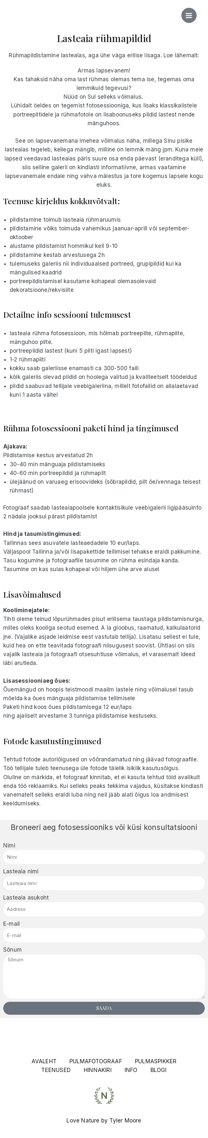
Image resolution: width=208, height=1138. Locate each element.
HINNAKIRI (98, 1070)
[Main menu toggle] (189, 15)
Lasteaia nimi (21, 871)
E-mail (11, 924)
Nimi (9, 845)
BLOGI (159, 1070)
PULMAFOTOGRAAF (95, 1061)
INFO (131, 1070)
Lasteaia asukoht (26, 897)
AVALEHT (43, 1061)
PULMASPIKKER (156, 1061)
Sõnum (12, 949)
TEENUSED (56, 1070)
